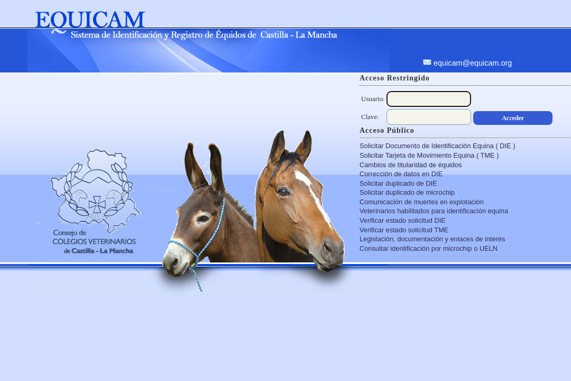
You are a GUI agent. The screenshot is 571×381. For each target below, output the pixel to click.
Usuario (372, 99)
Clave (369, 117)
